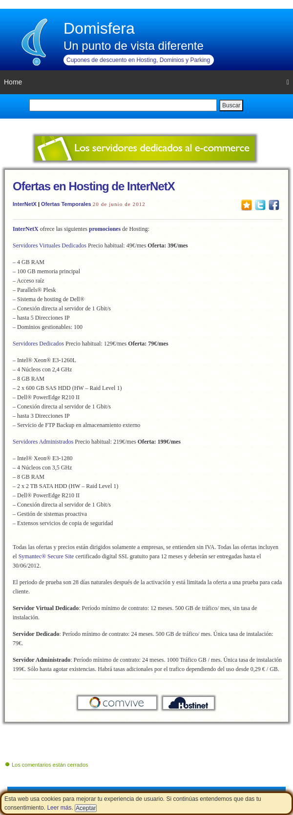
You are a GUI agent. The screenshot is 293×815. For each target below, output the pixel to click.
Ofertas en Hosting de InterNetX (94, 186)
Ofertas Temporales (66, 204)
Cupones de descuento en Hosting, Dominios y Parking (138, 60)
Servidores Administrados (43, 441)
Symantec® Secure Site (46, 556)
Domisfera (99, 28)
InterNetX (25, 204)
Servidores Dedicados (38, 343)
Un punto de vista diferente (133, 45)
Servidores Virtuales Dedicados (49, 245)
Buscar (231, 105)
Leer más (59, 807)
